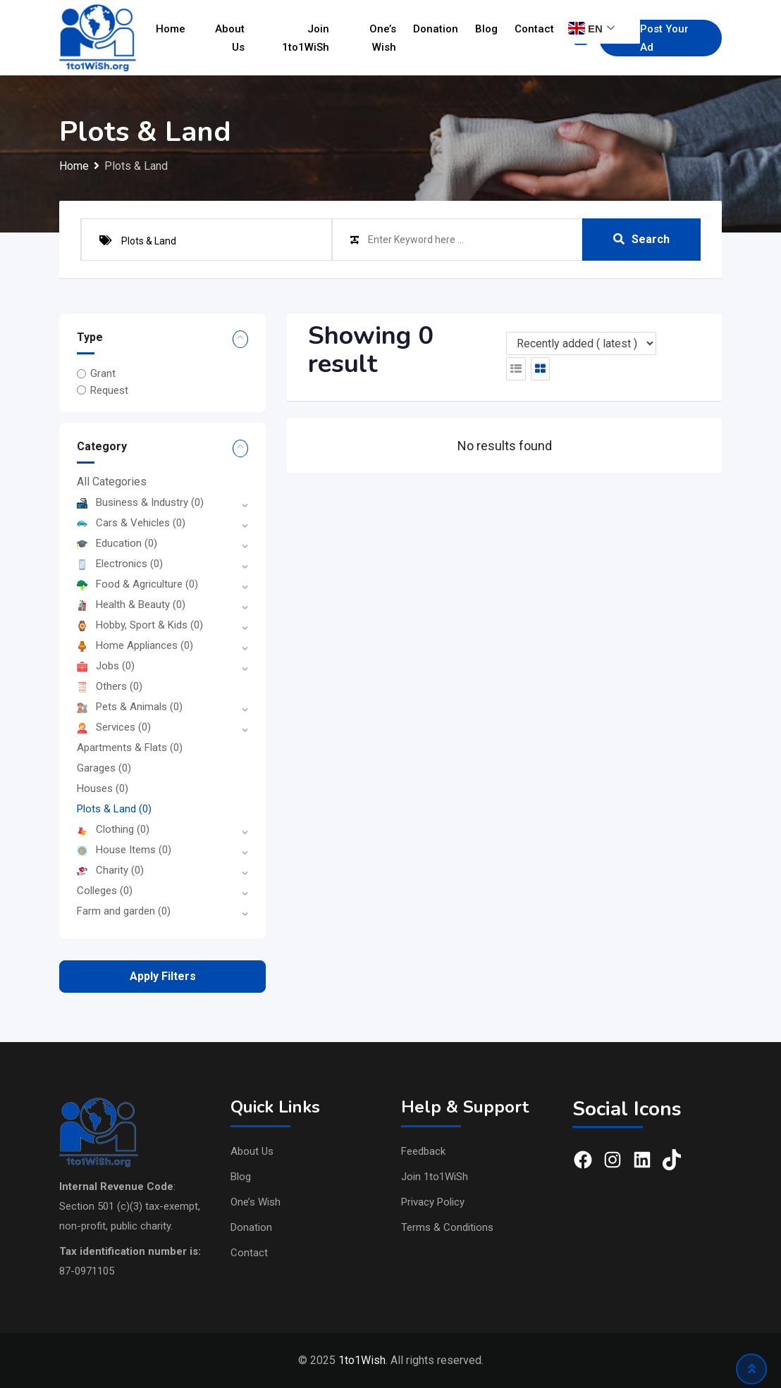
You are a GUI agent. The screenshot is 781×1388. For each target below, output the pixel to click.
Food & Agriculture (137, 584)
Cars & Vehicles (131, 522)
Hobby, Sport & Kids (140, 625)
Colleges (105, 890)
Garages (104, 768)
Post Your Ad (654, 38)
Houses (102, 788)
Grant (103, 373)
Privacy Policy (433, 1202)
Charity (110, 870)
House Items (124, 849)
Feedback (423, 1151)
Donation (435, 29)
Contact (534, 29)
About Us (230, 38)
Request (109, 390)
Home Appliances (135, 645)
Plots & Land (114, 809)
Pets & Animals (130, 706)
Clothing (113, 829)
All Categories (112, 481)
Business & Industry (140, 502)
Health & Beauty (131, 604)
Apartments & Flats (130, 747)
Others (109, 686)
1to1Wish (362, 1360)
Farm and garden (124, 911)
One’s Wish (382, 38)
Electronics (120, 563)
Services (114, 727)
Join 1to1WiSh (305, 38)
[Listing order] (581, 343)
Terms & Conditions (447, 1227)
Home (170, 29)
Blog (486, 29)
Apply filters (163, 976)
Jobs (106, 665)
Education (117, 543)
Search (641, 239)
